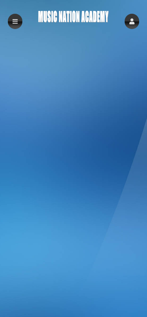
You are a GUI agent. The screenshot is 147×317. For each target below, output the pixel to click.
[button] (132, 21)
